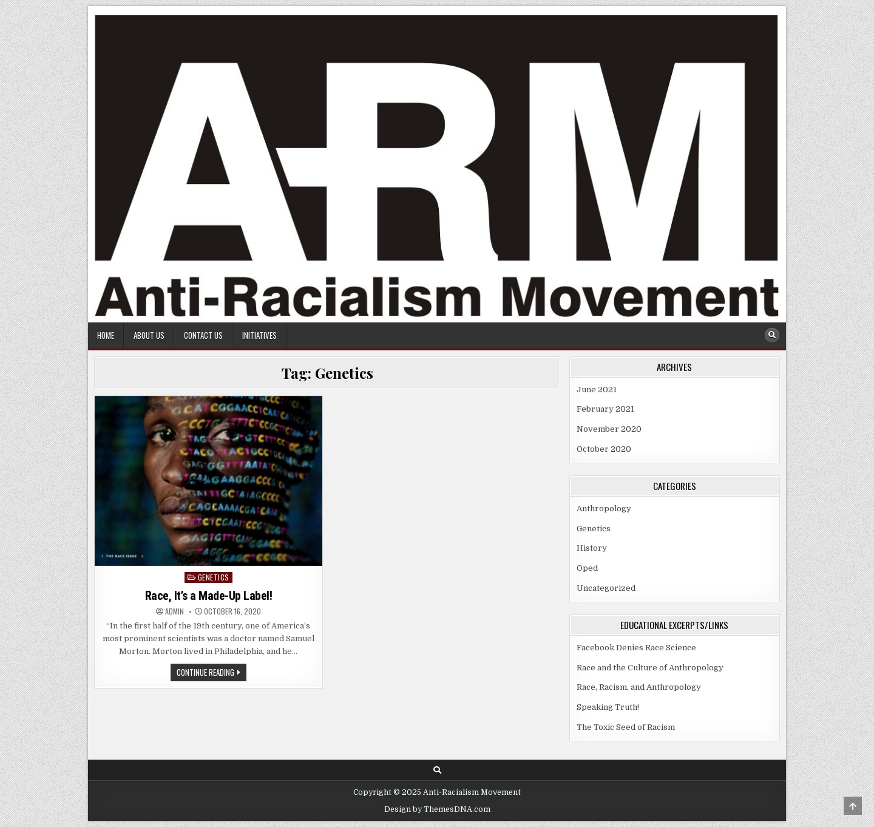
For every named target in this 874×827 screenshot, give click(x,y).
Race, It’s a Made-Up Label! (209, 595)
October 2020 (604, 449)
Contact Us (203, 335)
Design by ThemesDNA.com (437, 809)
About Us (149, 335)
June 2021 (597, 389)
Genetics (213, 577)
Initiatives (259, 335)
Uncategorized (606, 588)
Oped (587, 568)
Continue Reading (211, 673)
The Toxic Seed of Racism (626, 727)
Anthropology (604, 508)
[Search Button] (772, 335)
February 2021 (605, 408)
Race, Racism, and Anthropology (639, 687)
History (592, 548)
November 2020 (609, 429)
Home (105, 335)
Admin (174, 611)
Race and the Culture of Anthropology (650, 667)
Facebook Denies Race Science (636, 647)
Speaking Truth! (608, 707)
